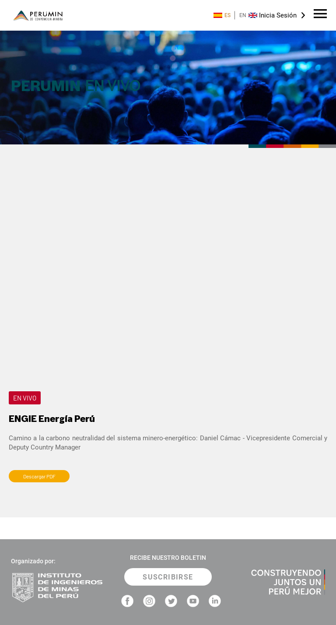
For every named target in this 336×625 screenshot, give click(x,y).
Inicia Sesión (278, 15)
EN (248, 15)
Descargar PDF (39, 476)
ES (222, 15)
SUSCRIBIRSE (168, 577)
